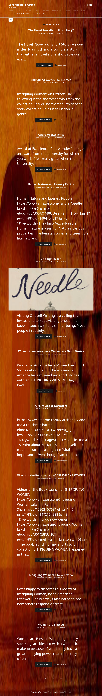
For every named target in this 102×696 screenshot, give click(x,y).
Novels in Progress (42, 11)
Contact (75, 11)
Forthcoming (57, 11)
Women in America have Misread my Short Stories (51, 351)
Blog (83, 11)
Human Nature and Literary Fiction (51, 184)
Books (18, 11)
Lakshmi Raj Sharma (22, 4)
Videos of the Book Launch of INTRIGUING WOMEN (51, 475)
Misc (68, 11)
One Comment (61, 65)
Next (61, 678)
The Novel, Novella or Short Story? (51, 30)
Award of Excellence (51, 134)
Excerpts (27, 11)
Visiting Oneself (51, 259)
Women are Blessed (51, 624)
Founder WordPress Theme (42, 692)
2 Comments (61, 391)
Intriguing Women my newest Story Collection (26, 13)
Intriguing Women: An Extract (51, 80)
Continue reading (45, 65)
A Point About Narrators (51, 406)
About (11, 11)
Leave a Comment (61, 120)
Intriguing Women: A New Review (51, 575)
